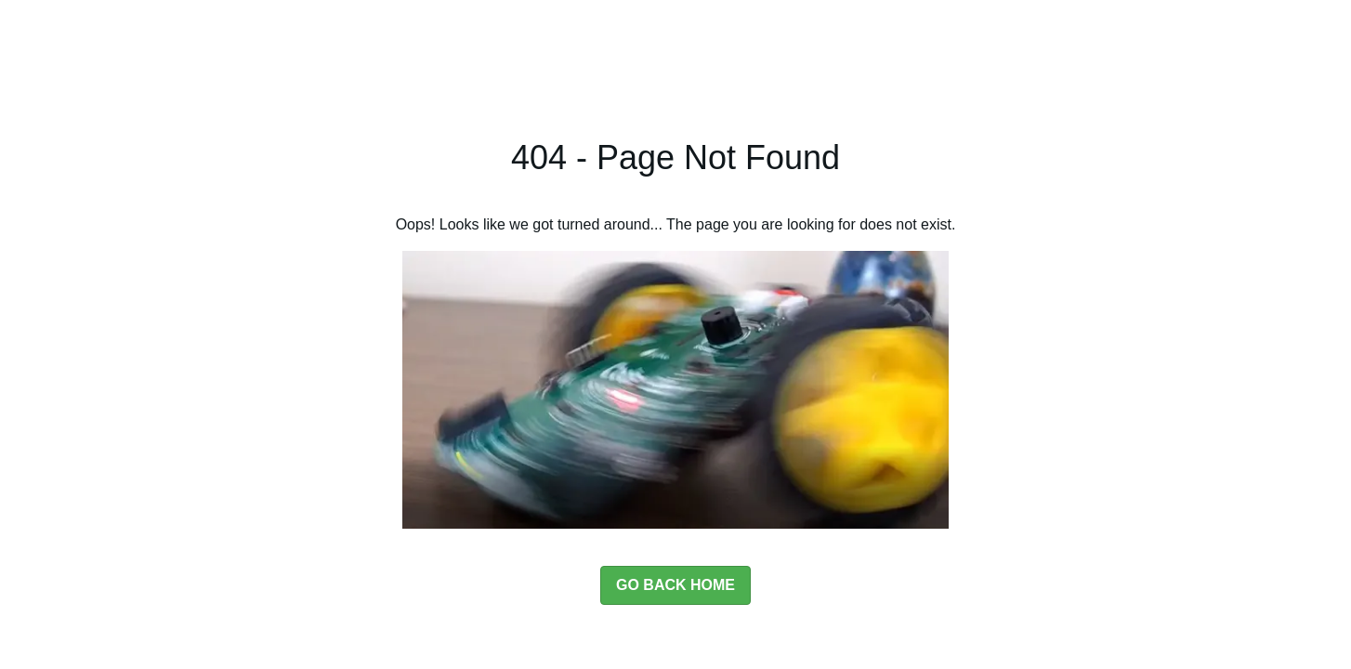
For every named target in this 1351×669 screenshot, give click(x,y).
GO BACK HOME (675, 585)
